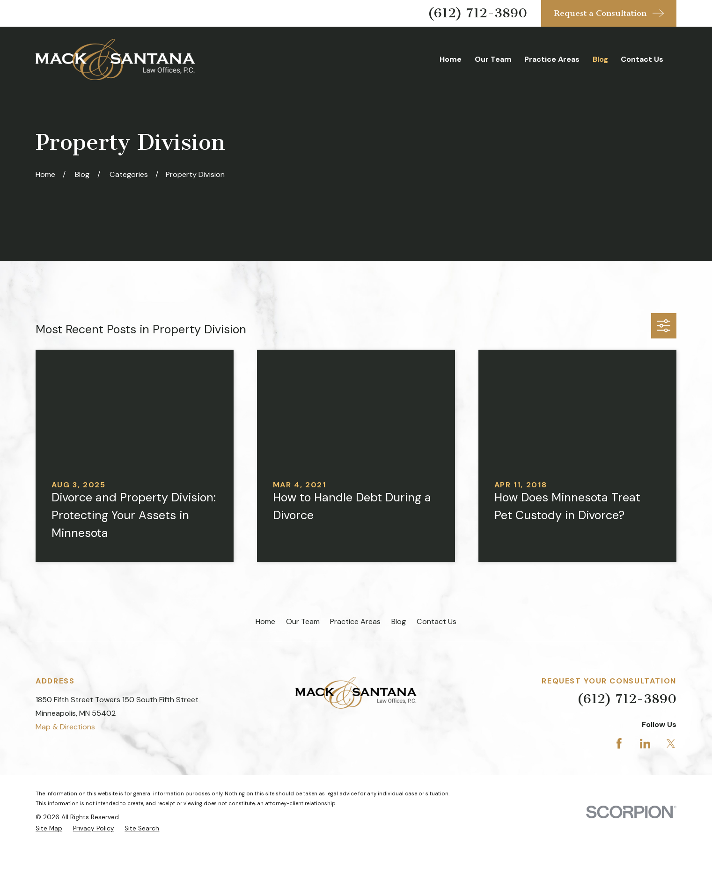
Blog (398, 621)
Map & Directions (65, 727)
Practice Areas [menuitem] (552, 59)
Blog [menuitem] (600, 59)
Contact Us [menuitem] (642, 59)
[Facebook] (619, 743)
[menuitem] (49, 828)
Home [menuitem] (451, 59)
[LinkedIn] (645, 743)
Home (265, 621)
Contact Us (436, 621)
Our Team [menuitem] (493, 59)
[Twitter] (671, 743)
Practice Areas (355, 621)
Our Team (303, 621)
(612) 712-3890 (477, 13)
